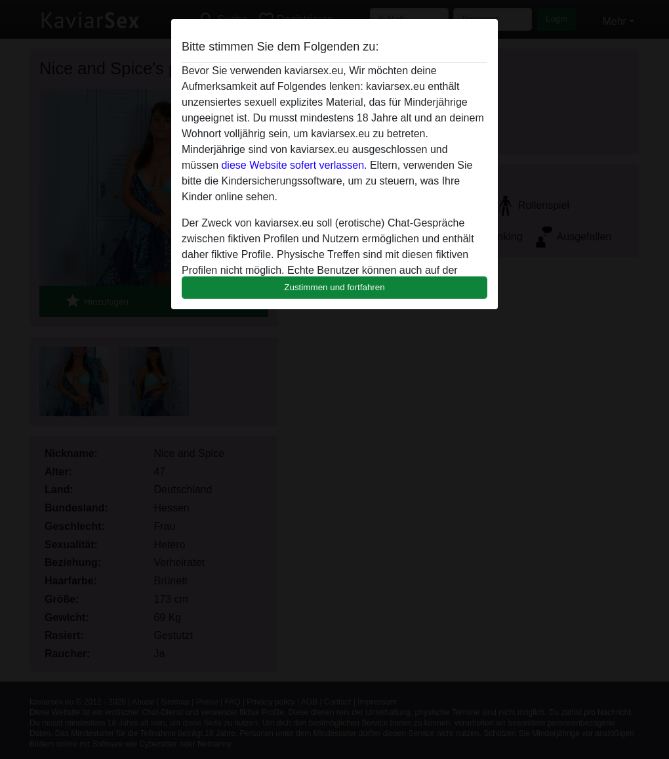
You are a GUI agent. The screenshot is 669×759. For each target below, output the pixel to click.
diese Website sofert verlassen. (294, 165)
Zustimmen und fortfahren (334, 287)
